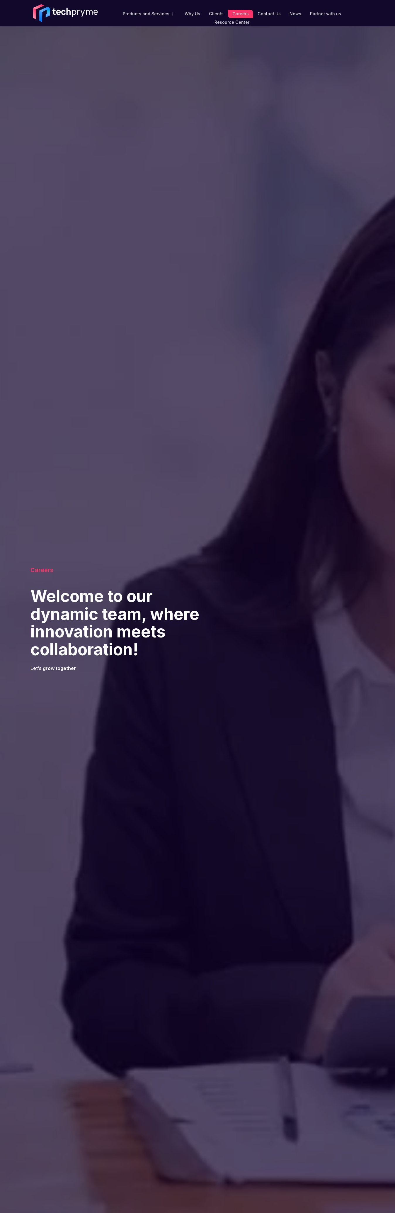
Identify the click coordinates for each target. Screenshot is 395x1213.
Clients (216, 13)
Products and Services (150, 13)
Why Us (192, 13)
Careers (240, 13)
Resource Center (232, 20)
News (294, 13)
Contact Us (268, 13)
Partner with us (324, 13)
